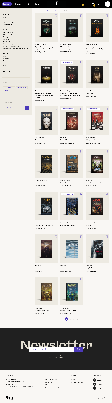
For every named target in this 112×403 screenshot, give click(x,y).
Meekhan (6, 39)
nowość (8, 91)
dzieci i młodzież (8, 22)
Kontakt (73, 379)
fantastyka (6, 18)
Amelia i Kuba (7, 34)
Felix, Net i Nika (8, 32)
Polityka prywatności (77, 382)
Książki (6, 4)
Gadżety (19, 4)
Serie (6, 29)
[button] (16, 108)
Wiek (5, 53)
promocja (22, 87)
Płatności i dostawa (51, 379)
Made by (100, 398)
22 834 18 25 (11, 379)
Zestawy (7, 71)
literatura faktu (7, 24)
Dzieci (5, 56)
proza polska (7, 20)
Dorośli (5, 61)
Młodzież (6, 58)
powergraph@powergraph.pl (17, 381)
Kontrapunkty (7, 41)
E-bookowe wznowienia (11, 46)
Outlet (6, 65)
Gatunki (7, 14)
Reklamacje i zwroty (51, 385)
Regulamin (48, 382)
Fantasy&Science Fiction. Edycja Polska (15, 48)
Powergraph (39, 10)
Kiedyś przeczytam (9, 44)
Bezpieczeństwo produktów (54, 388)
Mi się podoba (7, 37)
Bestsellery (33, 4)
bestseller (9, 87)
